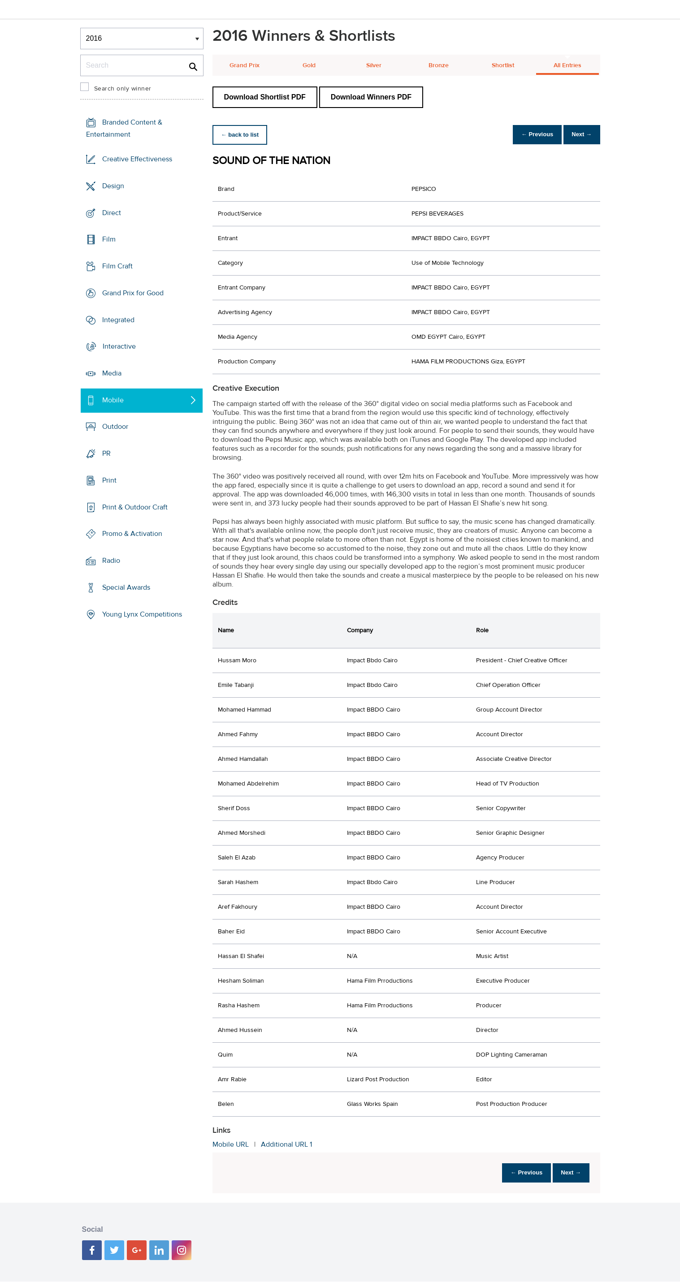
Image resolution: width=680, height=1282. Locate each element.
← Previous (530, 134)
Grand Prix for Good (133, 293)
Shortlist (503, 65)
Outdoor (115, 426)
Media (111, 373)
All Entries (567, 65)
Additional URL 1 (286, 1144)
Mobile (113, 400)
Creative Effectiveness (137, 159)
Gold (309, 65)
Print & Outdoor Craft (135, 507)
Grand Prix (245, 65)
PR (106, 453)
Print (109, 480)
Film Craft (117, 266)
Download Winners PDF (371, 97)
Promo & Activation (132, 533)
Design (113, 185)
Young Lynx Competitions (142, 613)
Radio (111, 560)
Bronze (439, 65)
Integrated (118, 319)
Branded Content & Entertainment (124, 128)
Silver (373, 65)
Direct (111, 212)
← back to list (242, 134)
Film (109, 239)
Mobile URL (230, 1144)
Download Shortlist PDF (265, 97)
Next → (579, 134)
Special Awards (126, 587)
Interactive (119, 346)
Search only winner (123, 89)
